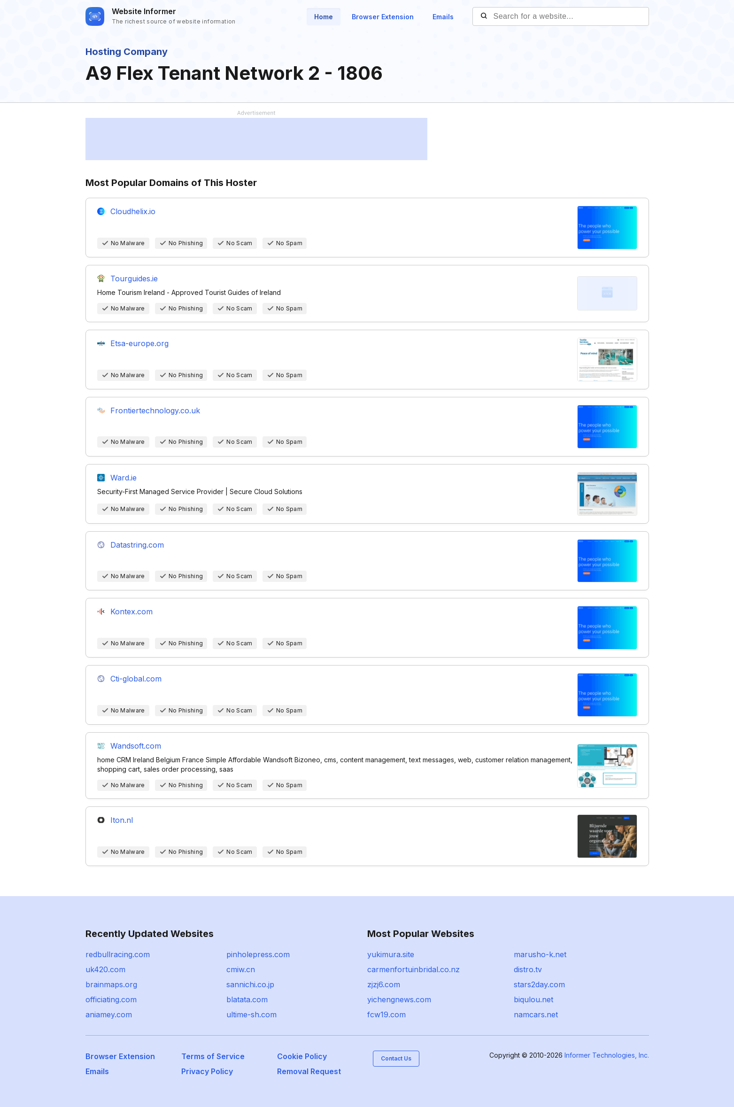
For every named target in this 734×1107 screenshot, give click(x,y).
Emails (443, 17)
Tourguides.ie (134, 278)
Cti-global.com (136, 678)
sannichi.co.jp (250, 984)
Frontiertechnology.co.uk (155, 410)
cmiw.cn (240, 969)
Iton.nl (121, 820)
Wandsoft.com (135, 746)
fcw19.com (386, 1014)
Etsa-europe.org (139, 343)
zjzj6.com (383, 984)
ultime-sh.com (251, 1014)
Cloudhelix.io (132, 211)
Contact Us (396, 1058)
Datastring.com (137, 545)
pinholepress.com (258, 954)
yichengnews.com (399, 999)
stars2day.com (539, 984)
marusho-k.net (540, 954)
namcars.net (536, 1014)
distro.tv (528, 969)
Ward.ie (123, 477)
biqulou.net (533, 999)
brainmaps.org (111, 984)
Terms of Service (213, 1056)
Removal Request (309, 1071)
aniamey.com (108, 1014)
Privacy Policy (207, 1071)
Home (323, 17)
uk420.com (105, 969)
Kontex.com (131, 611)
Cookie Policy (302, 1056)
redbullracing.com (117, 954)
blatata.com (247, 999)
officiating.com (111, 999)
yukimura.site (390, 954)
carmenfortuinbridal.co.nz (413, 969)
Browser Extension (383, 17)
